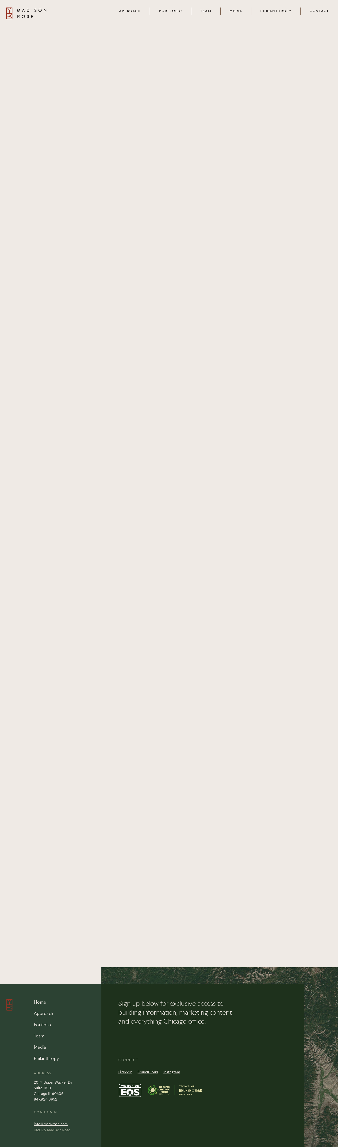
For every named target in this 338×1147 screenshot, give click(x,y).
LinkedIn (125, 1072)
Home (40, 1002)
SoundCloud (148, 1072)
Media (236, 11)
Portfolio (170, 11)
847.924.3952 (46, 1099)
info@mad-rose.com (51, 1124)
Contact (319, 11)
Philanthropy (276, 11)
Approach (130, 11)
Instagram (171, 1072)
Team (205, 11)
